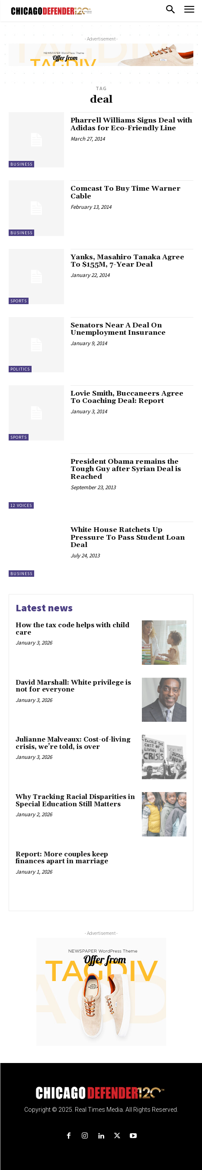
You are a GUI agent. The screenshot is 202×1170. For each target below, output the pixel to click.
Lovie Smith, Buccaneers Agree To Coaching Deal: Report (127, 397)
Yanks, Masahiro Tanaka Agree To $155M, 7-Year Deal (127, 261)
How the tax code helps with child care (72, 629)
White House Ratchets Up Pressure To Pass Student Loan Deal (128, 537)
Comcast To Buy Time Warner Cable (125, 192)
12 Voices (21, 505)
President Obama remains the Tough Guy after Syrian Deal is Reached (126, 469)
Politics (20, 369)
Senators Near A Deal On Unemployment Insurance (118, 329)
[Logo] (101, 1093)
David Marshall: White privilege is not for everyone (73, 686)
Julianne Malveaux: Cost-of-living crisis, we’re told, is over (73, 743)
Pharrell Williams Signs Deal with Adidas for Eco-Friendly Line (131, 124)
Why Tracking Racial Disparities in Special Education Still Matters (75, 800)
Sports (18, 301)
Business (21, 164)
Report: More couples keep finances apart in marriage (62, 858)
